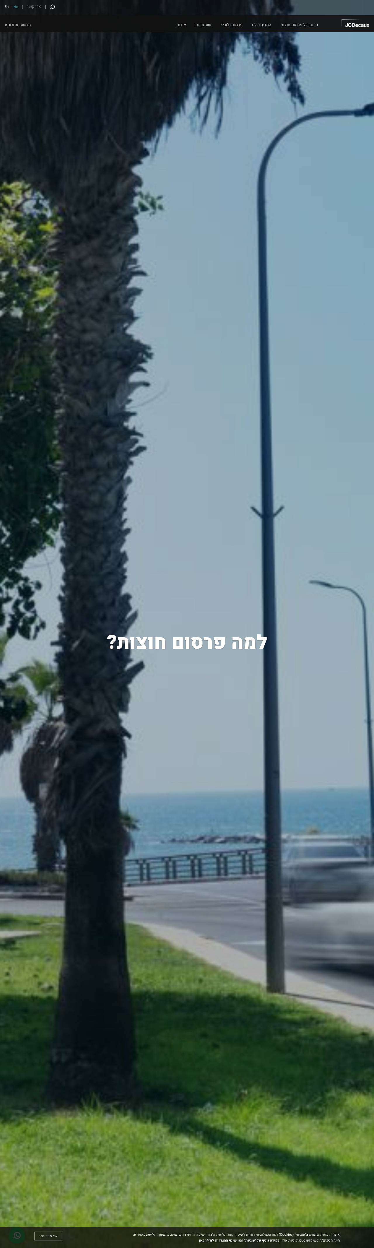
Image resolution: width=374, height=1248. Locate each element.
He (15, 6)
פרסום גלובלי (232, 25)
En (7, 6)
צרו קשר (34, 6)
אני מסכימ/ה (48, 1236)
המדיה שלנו (261, 25)
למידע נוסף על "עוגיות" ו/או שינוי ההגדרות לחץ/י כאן (239, 1240)
